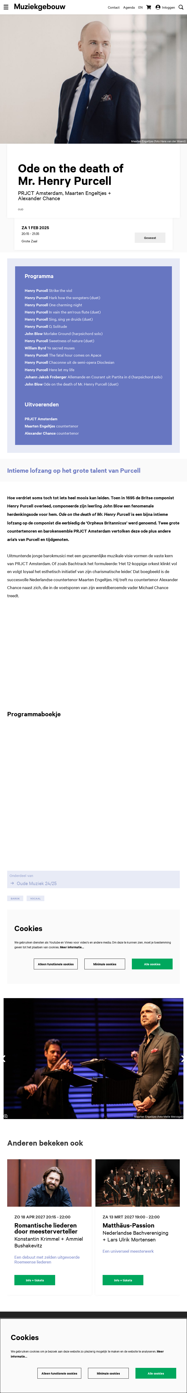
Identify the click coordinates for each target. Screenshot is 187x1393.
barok (15, 898)
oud (20, 209)
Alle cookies (152, 964)
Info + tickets (35, 1280)
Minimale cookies (104, 964)
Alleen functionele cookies (56, 964)
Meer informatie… (72, 947)
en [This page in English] (140, 7)
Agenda (129, 7)
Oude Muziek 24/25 (33, 883)
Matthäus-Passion (128, 1225)
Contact (114, 7)
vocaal (35, 898)
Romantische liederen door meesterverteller (46, 1228)
